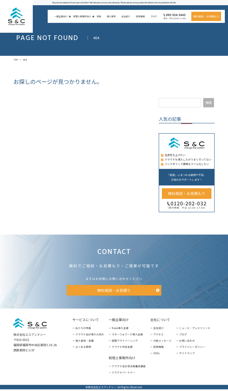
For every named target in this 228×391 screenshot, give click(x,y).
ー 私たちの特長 (81, 329)
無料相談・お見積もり (206, 16)
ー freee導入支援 (119, 329)
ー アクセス (157, 335)
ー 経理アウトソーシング (123, 342)
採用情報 (139, 16)
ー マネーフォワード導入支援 (126, 335)
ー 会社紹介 (157, 329)
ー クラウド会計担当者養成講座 (127, 367)
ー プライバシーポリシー (190, 348)
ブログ (153, 16)
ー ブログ (181, 335)
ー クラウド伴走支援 (121, 348)
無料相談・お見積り (114, 291)
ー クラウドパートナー (122, 374)
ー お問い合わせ (185, 342)
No (174, 2)
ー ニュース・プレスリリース (193, 329)
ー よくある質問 (81, 348)
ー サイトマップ (185, 354)
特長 (98, 16)
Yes (171, 2)
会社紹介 (125, 16)
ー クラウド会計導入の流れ (88, 335)
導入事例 (110, 16)
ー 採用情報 (157, 348)
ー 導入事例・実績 (83, 342)
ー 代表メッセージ (161, 342)
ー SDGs (155, 354)
